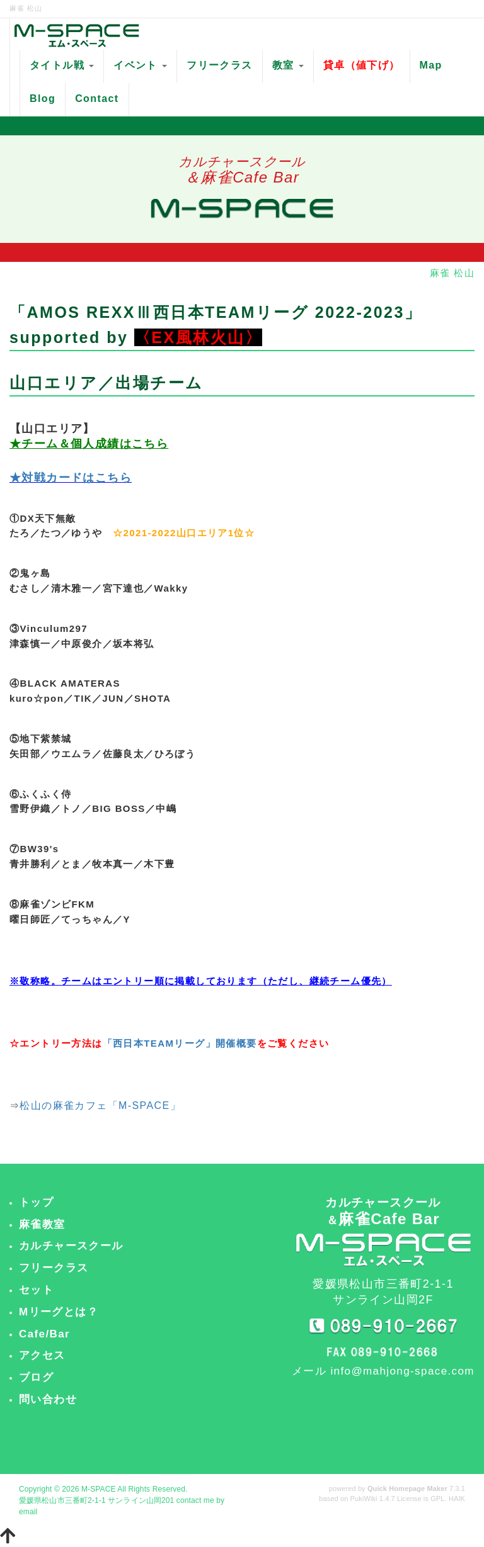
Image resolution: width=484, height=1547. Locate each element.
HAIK (457, 1498)
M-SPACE (98, 1489)
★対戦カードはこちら (70, 477)
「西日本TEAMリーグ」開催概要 (180, 1043)
